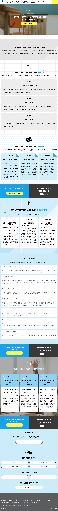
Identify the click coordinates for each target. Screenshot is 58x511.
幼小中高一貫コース (38, 499)
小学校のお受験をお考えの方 (43, 477)
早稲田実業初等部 (43, 466)
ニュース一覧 (15, 2)
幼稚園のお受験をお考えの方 (14, 477)
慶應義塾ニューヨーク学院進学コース (15, 500)
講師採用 (33, 2)
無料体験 (55, 2)
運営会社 (24, 505)
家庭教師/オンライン (51, 500)
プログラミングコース (31, 499)
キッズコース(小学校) (15, 499)
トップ (8, 1)
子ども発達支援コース (23, 499)
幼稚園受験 (3, 502)
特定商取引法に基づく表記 (13, 505)
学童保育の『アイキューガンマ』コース (41, 500)
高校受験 (15, 502)
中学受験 (11, 502)
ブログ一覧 (9, 2)
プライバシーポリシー (4, 505)
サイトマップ (28, 505)
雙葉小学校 (15, 462)
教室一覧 (44, 1)
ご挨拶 (28, 2)
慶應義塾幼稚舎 (15, 466)
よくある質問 (22, 2)
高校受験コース (50, 499)
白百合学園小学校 (43, 462)
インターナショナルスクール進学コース (28, 500)
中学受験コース (44, 499)
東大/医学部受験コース (4, 500)
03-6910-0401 (46, 191)
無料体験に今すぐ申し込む (29, 23)
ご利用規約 (20, 505)
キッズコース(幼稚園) (8, 499)
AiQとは (12, 1)
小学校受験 (7, 502)
